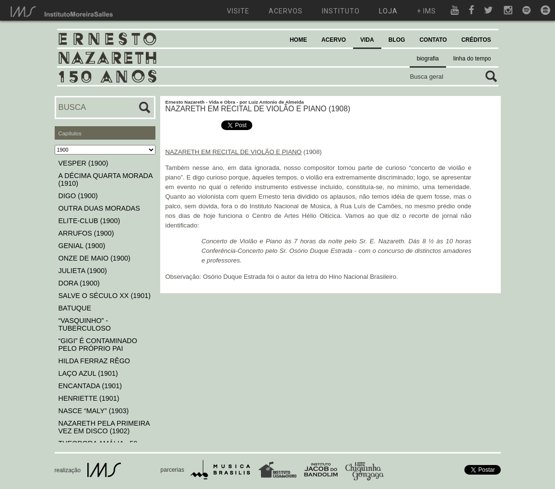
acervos (286, 11)
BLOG (397, 39)
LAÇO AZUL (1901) (88, 373)
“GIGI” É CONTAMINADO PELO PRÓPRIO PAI (98, 344)
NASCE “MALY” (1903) (94, 411)
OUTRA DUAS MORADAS (99, 208)
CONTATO (433, 39)
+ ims (426, 11)
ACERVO (333, 39)
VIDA (367, 39)
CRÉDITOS (476, 39)
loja (388, 11)
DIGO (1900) (78, 196)
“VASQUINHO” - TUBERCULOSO (85, 324)
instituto (341, 11)
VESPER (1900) (83, 163)
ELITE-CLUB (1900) (89, 221)
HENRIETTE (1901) (89, 398)
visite (238, 11)
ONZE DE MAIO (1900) (94, 258)
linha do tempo (472, 58)
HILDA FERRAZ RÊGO (94, 361)
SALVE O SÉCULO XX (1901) (105, 295)
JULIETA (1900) (83, 270)
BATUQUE (75, 308)
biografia (428, 58)
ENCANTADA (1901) (90, 386)
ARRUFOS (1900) (86, 233)
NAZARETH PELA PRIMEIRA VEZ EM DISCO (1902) (104, 427)
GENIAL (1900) (82, 246)
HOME (298, 39)
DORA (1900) (79, 283)
